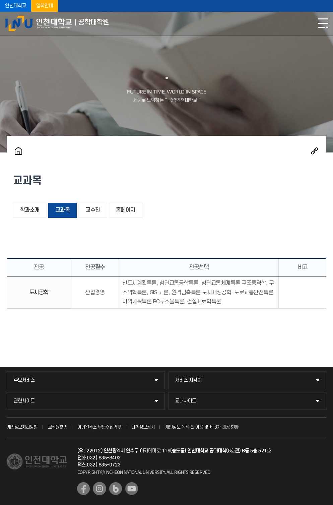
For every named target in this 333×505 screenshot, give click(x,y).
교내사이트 (185, 401)
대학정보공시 (142, 427)
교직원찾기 (57, 427)
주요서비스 (24, 380)
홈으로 (18, 151)
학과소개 (30, 210)
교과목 (62, 210)
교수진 (92, 210)
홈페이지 (125, 210)
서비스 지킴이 (188, 380)
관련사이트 (24, 401)
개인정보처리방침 (22, 427)
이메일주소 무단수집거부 (99, 427)
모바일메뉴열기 (323, 23)
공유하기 (314, 150)
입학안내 (44, 6)
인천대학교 (15, 6)
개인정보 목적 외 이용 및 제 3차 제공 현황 (202, 427)
